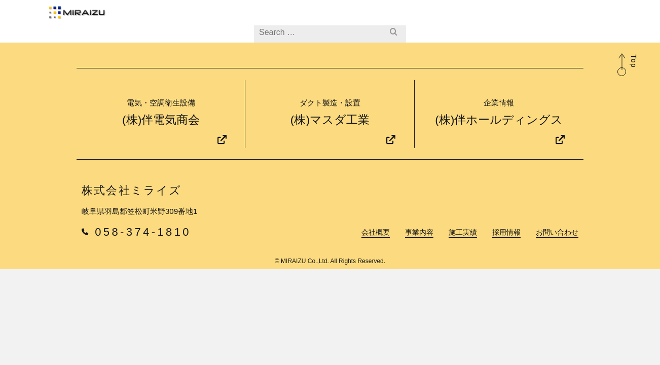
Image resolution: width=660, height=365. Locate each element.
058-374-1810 (136, 267)
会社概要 (294, 17)
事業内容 (343, 17)
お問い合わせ (497, 17)
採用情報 (440, 17)
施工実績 (392, 17)
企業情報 (574, 18)
